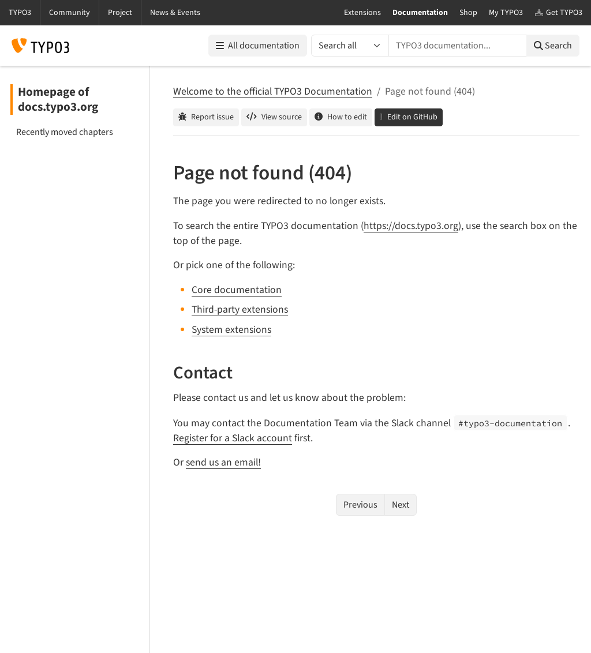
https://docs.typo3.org (411, 226)
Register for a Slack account (232, 438)
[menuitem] (75, 132)
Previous (360, 504)
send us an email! (223, 462)
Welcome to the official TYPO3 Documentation (272, 91)
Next (400, 504)
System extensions (231, 329)
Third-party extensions (240, 309)
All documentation (257, 45)
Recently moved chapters (64, 132)
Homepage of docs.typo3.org (58, 99)
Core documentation (237, 290)
